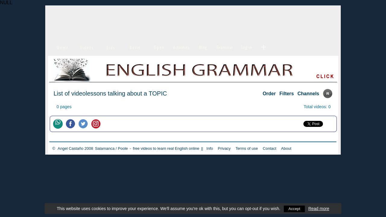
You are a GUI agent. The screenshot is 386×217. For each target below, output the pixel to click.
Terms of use (247, 148)
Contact (269, 148)
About (286, 148)
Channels (308, 93)
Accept (294, 208)
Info (210, 148)
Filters (286, 93)
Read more (319, 208)
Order (269, 93)
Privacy (224, 148)
